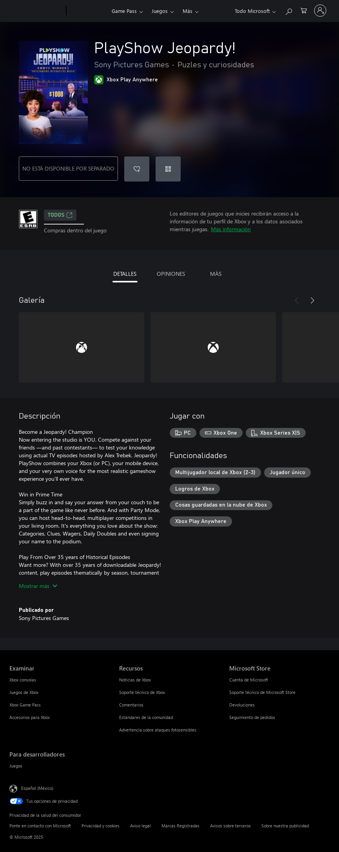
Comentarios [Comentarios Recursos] (131, 704)
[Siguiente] (312, 300)
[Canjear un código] (168, 169)
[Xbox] (88, 11)
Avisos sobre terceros (230, 825)
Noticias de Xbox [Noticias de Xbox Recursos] (135, 679)
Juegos (160, 10)
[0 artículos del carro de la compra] (304, 10)
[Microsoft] (36, 11)
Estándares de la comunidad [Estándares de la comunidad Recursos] (146, 717)
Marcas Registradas (180, 825)
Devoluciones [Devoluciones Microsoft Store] (242, 704)
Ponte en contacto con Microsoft (40, 825)
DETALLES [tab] (124, 273)
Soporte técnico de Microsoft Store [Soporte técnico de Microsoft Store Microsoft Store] (262, 692)
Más (187, 10)
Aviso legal (140, 825)
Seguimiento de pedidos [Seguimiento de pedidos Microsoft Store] (252, 717)
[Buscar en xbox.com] (288, 10)
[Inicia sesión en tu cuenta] (320, 10)
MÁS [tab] (215, 273)
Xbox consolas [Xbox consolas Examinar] (22, 679)
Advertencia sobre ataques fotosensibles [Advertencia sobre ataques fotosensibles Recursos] (157, 729)
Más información (231, 229)
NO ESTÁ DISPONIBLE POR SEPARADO (68, 168)
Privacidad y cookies (101, 825)
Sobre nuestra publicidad (285, 825)
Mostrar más (38, 586)
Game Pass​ (124, 10)
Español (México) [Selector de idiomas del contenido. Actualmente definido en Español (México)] (37, 788)
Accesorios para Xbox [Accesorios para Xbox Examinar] (29, 717)
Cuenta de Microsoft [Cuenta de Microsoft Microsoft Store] (248, 679)
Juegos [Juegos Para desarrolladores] (15, 765)
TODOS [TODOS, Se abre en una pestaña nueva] (60, 215)
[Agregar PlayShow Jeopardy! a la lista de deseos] (136, 169)
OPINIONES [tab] (171, 273)
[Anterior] (297, 300)
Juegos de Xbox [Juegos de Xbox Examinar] (23, 692)
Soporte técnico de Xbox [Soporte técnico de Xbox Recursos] (142, 692)
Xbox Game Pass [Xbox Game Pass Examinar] (25, 704)
